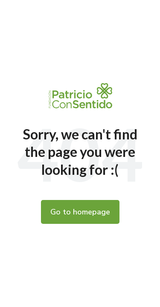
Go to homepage (80, 212)
